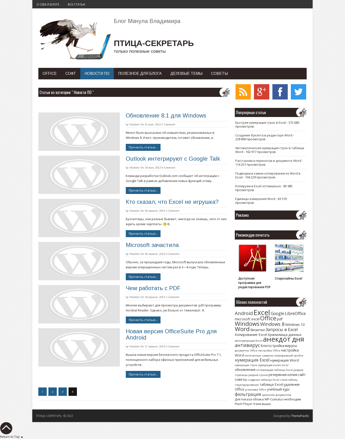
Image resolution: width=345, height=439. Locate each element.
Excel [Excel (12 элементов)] (261, 312)
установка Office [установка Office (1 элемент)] (255, 389)
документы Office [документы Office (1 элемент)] (246, 350)
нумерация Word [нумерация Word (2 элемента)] (284, 360)
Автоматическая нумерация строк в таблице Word (269, 150)
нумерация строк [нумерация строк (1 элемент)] (246, 365)
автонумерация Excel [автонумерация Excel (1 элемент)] (248, 340)
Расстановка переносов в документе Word (268, 160)
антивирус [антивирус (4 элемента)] (247, 345)
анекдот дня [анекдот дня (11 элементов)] (283, 339)
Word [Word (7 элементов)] (242, 329)
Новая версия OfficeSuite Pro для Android (171, 334)
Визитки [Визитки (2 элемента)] (257, 329)
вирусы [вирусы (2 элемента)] (291, 345)
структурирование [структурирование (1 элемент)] (247, 384)
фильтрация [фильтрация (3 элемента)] (248, 394)
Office (50, 73)
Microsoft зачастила (152, 245)
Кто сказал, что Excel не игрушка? (172, 202)
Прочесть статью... (143, 147)
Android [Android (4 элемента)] (244, 313)
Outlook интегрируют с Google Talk (173, 158)
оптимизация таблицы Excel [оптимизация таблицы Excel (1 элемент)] (274, 370)
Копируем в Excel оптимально (258, 186)
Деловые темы (186, 73)
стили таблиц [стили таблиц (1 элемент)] (288, 379)
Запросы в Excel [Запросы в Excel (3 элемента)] (281, 329)
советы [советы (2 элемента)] (241, 379)
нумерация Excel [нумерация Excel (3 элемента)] (252, 360)
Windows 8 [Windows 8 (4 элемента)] (272, 324)
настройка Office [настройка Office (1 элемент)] (269, 350)
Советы (219, 73)
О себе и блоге (48, 4)
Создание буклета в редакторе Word (263, 135)
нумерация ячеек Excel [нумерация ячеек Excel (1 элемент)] (273, 365)
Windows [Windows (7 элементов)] (247, 324)
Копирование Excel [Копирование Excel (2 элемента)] (251, 334)
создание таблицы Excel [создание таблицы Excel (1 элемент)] (263, 379)
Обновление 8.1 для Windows (166, 115)
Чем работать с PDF (153, 288)
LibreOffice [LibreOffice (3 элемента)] (295, 313)
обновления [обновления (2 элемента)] (245, 369)
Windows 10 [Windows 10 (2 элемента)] (295, 324)
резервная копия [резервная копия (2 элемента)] (283, 374)
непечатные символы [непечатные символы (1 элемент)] (259, 355)
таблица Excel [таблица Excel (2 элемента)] (271, 384)
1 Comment (168, 124)
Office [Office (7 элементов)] (268, 318)
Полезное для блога (140, 73)
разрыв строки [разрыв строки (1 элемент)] (258, 375)
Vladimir (134, 124)
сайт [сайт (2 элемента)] (302, 374)
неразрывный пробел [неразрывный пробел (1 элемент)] (288, 355)
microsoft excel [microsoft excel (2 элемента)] (247, 318)
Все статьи (76, 4)
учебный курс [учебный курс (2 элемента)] (278, 389)
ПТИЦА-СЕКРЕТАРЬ (154, 43)
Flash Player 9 (245, 404)
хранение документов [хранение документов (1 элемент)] (276, 395)
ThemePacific (300, 416)
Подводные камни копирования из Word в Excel (267, 175)
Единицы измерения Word (255, 199)
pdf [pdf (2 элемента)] (279, 318)
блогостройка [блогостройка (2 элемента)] (272, 345)
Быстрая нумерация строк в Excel (260, 122)
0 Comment (168, 167)
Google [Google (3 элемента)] (277, 313)
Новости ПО (97, 73)
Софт (70, 73)
